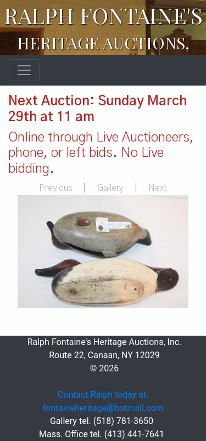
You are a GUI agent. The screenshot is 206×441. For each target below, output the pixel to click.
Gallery (110, 188)
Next (157, 188)
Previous (56, 188)
